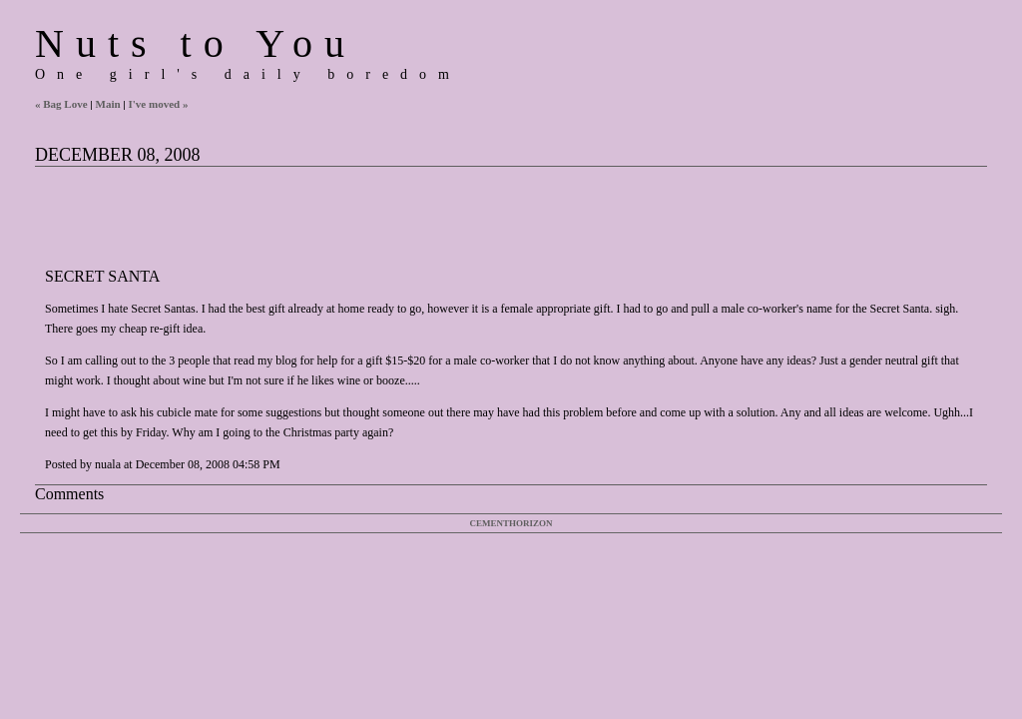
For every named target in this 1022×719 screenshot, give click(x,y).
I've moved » (159, 104)
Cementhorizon (510, 523)
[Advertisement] (398, 212)
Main (108, 104)
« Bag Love (61, 104)
